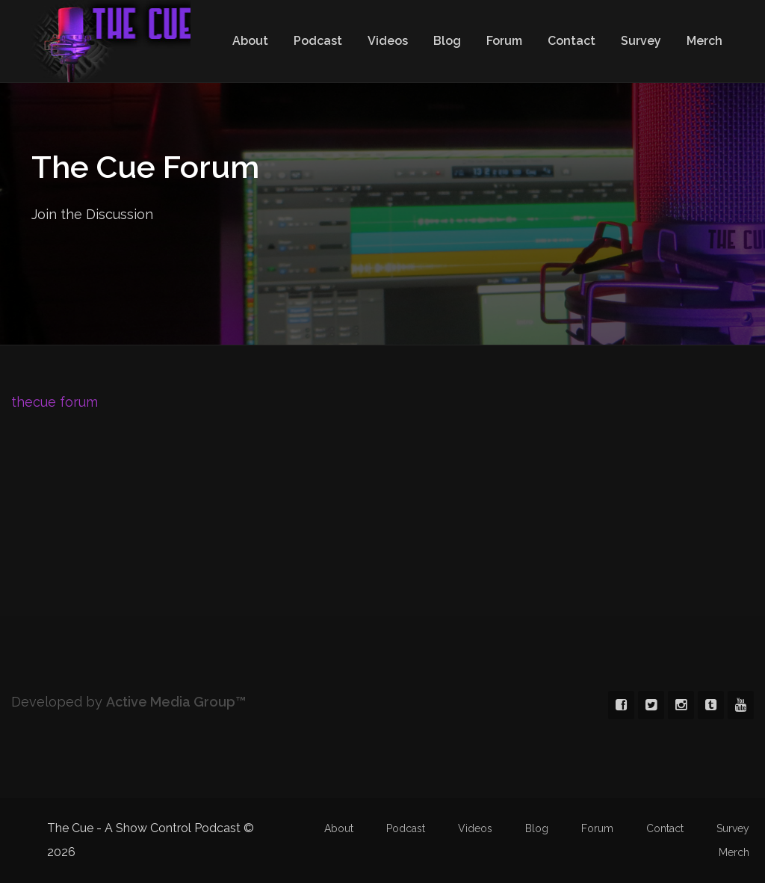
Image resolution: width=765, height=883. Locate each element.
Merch (704, 41)
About (250, 41)
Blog (447, 41)
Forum (504, 41)
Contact (571, 41)
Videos (388, 41)
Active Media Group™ (176, 702)
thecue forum (54, 402)
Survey (641, 41)
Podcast (318, 41)
